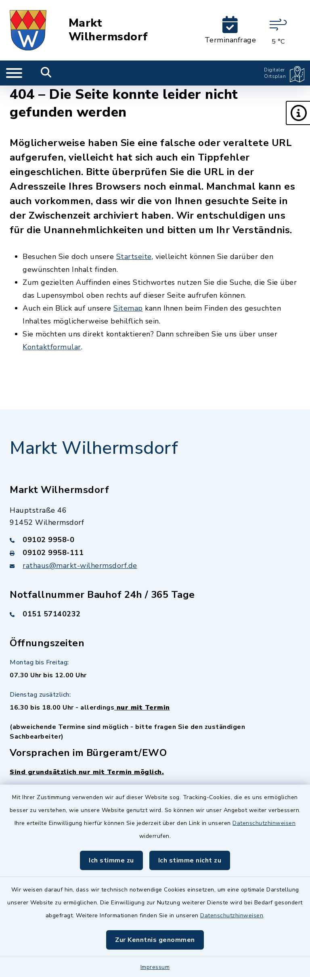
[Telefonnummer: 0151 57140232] (155, 614)
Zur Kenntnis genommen (155, 939)
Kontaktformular (52, 347)
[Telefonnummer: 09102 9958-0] (155, 540)
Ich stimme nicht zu (190, 860)
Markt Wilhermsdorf (108, 30)
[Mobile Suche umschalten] (46, 73)
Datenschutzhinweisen (263, 823)
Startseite (134, 256)
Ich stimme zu (111, 860)
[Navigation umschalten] (14, 73)
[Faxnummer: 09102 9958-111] (155, 552)
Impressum (155, 967)
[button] (298, 113)
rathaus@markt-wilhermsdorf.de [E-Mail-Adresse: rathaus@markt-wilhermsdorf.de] (80, 565)
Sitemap (128, 308)
